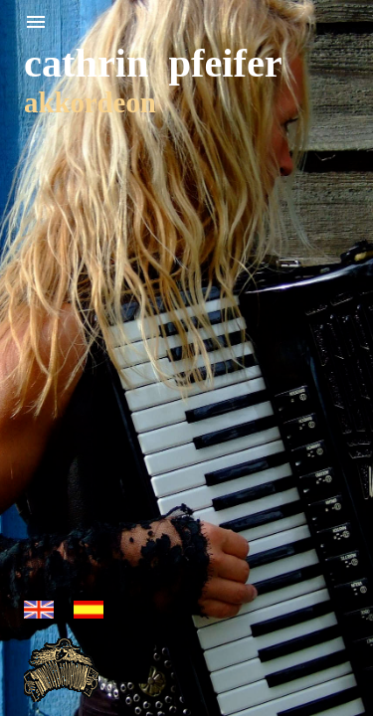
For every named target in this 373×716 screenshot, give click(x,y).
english (39, 610)
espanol (88, 610)
